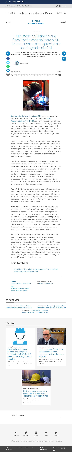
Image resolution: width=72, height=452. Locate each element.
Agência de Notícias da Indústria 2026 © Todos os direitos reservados (21, 448)
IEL (23, 2)
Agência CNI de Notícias (46, 283)
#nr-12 (17, 290)
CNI (10, 2)
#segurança (21, 288)
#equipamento (23, 290)
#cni (12, 288)
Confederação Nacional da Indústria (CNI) (26, 116)
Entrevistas (19, 441)
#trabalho (15, 288)
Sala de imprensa (43, 441)
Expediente (28, 6)
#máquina (13, 290)
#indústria (27, 288)
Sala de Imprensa (11, 6)
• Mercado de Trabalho (16, 283)
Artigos (25, 441)
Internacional (27, 310)
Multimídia (20, 6)
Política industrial (13, 306)
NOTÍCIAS (36, 21)
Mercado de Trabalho (36, 24)
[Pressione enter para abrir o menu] (7, 13)
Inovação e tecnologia (15, 347)
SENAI (19, 2)
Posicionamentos (33, 441)
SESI (14, 2)
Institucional (42, 306)
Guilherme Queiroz (23, 63)
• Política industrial (26, 283)
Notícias (12, 441)
